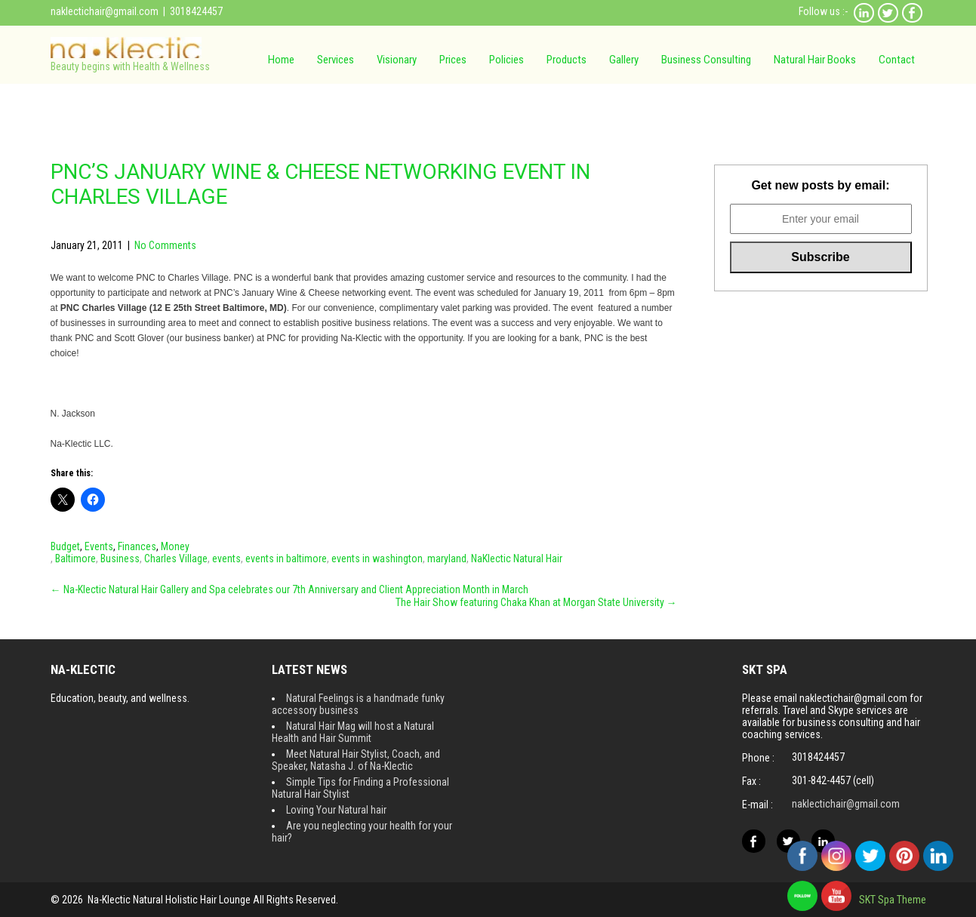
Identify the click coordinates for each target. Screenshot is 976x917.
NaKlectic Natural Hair (516, 558)
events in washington (377, 558)
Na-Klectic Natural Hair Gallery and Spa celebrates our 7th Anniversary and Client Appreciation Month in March (289, 589)
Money (175, 546)
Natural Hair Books (815, 59)
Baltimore (75, 558)
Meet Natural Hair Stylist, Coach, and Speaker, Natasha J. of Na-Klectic (356, 760)
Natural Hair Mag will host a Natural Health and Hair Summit (353, 732)
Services (335, 59)
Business (120, 558)
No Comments (165, 245)
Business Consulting (706, 59)
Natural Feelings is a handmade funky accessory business (358, 704)
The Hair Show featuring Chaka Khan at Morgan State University (536, 602)
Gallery (624, 59)
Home (281, 59)
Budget (65, 546)
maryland (446, 558)
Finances (137, 546)
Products (566, 59)
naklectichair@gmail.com (105, 11)
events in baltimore (286, 558)
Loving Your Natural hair (336, 810)
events (226, 558)
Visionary (397, 59)
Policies (506, 59)
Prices (452, 59)
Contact (897, 59)
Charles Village (176, 558)
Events (99, 546)
